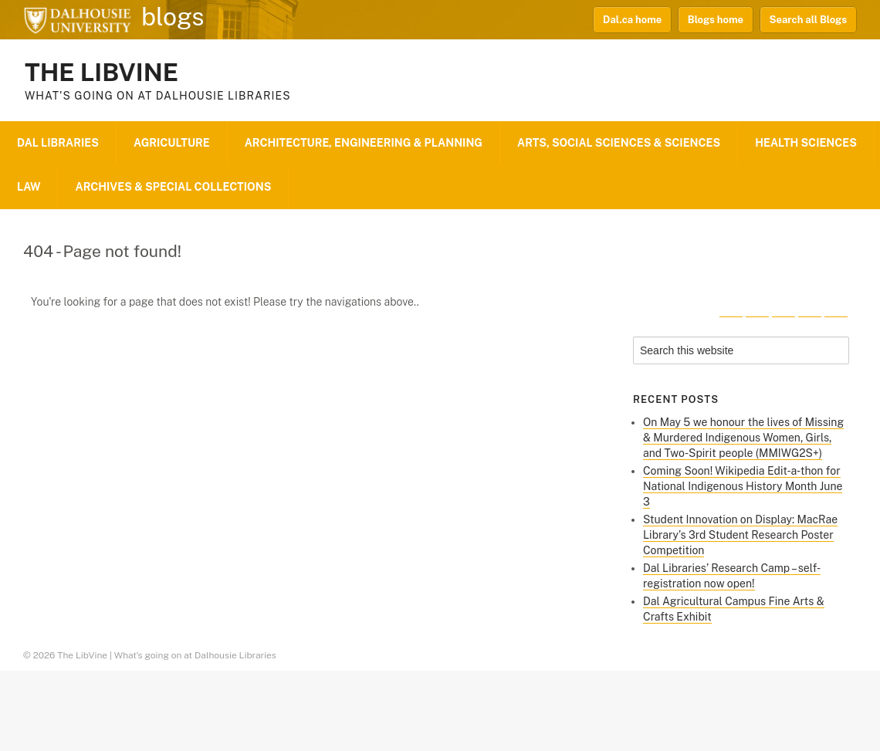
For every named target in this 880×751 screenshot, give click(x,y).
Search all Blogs (809, 19)
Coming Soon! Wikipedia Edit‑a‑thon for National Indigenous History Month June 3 (742, 486)
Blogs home (715, 19)
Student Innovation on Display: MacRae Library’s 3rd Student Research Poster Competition (740, 534)
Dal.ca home (632, 19)
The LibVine (101, 72)
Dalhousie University (77, 19)
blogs (173, 17)
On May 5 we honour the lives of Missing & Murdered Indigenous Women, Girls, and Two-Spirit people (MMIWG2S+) (743, 437)
